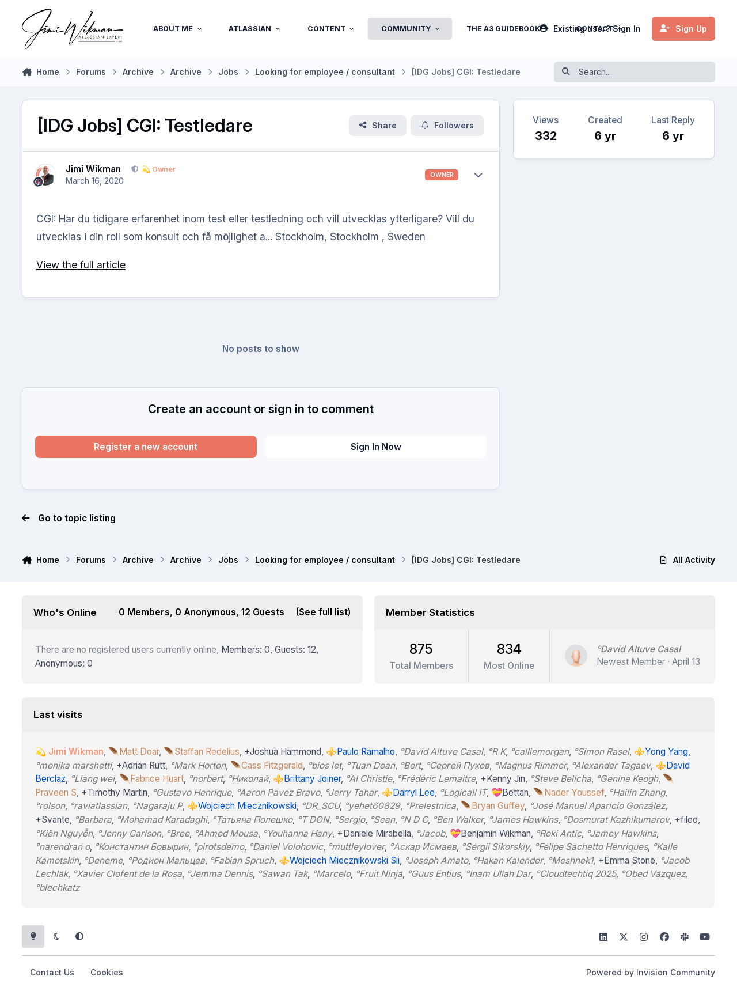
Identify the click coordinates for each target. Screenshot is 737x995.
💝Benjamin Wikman (490, 832)
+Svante (53, 819)
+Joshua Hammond (283, 751)
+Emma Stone (627, 859)
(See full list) (324, 612)
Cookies (106, 972)
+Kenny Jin (503, 778)
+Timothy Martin (115, 792)
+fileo (686, 819)
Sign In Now (376, 446)
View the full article (81, 265)
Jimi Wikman (93, 169)
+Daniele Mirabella (374, 832)
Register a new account (145, 446)
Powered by (650, 972)
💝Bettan (510, 792)
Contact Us (52, 972)
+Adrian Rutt (141, 765)
